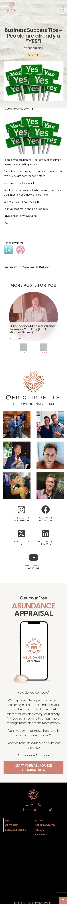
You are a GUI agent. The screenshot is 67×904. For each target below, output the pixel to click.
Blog (38, 820)
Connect (41, 834)
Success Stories (15, 830)
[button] (63, 7)
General (34, 55)
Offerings (11, 825)
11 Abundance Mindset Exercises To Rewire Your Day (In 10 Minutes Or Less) (32, 329)
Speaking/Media (45, 825)
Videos (39, 830)
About (9, 820)
